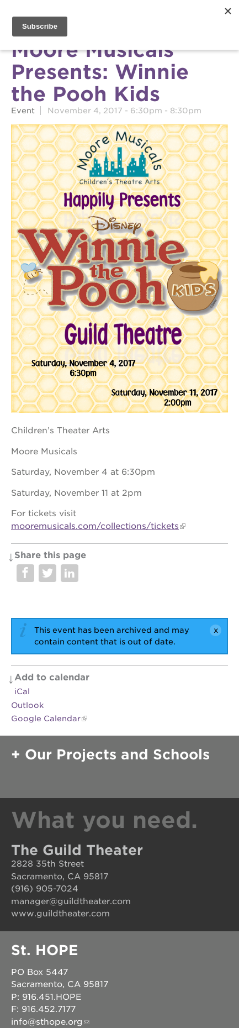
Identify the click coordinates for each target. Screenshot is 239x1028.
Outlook (27, 705)
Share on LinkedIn (69, 573)
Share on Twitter (47, 573)
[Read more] (119, 270)
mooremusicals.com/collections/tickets (95, 526)
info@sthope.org (47, 1022)
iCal (22, 691)
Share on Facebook (25, 573)
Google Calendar (46, 718)
